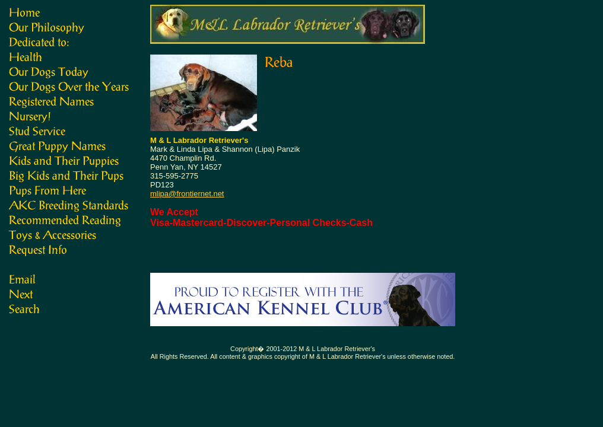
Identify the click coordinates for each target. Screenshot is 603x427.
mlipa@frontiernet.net (187, 193)
